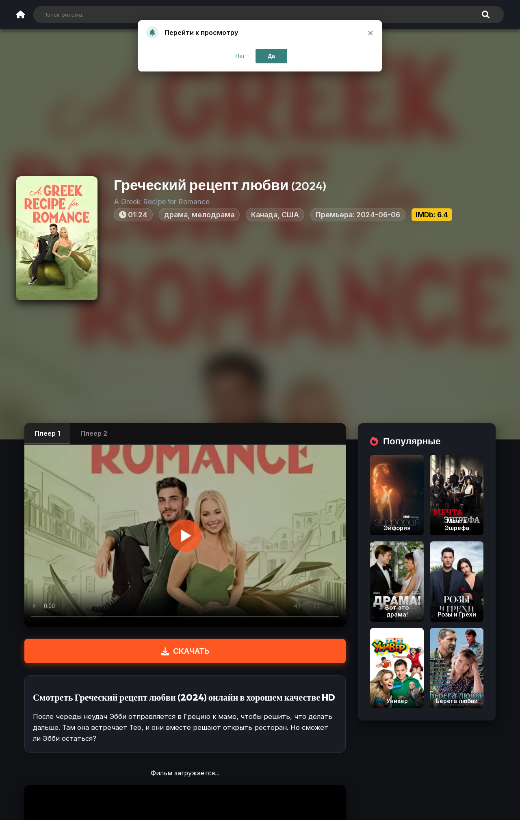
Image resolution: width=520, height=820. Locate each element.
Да (271, 56)
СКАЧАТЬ (185, 651)
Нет (240, 56)
